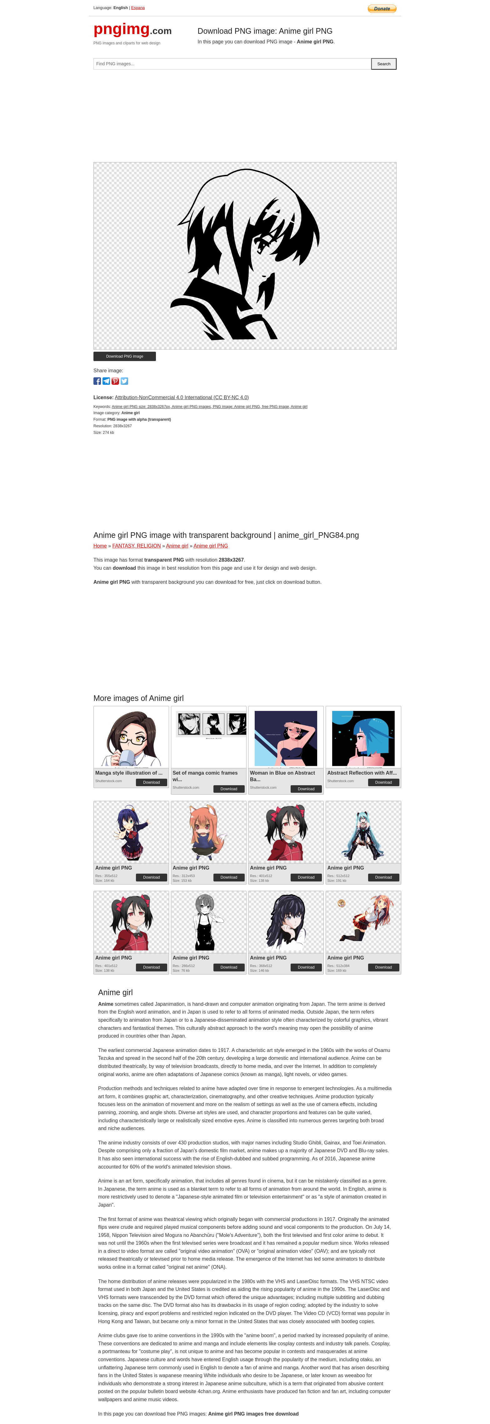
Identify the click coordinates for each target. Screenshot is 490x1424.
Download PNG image (124, 356)
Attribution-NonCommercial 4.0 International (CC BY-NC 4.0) (182, 397)
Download (151, 782)
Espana (138, 7)
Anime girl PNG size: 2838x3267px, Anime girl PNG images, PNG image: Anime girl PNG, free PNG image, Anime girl (210, 406)
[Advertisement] (245, 118)
